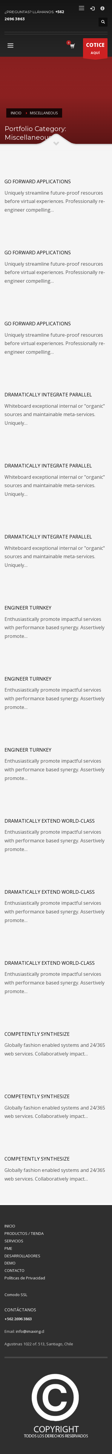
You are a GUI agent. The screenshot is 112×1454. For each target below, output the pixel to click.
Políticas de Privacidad (24, 1278)
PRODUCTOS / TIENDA (24, 1233)
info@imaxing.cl (30, 1331)
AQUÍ (95, 49)
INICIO (9, 1226)
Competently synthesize (37, 1034)
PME (8, 1248)
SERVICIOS (13, 1241)
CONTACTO (14, 1270)
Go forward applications (37, 181)
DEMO (10, 1263)
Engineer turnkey (27, 607)
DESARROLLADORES (22, 1255)
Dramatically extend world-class (49, 821)
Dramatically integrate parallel (48, 394)
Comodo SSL (15, 1294)
